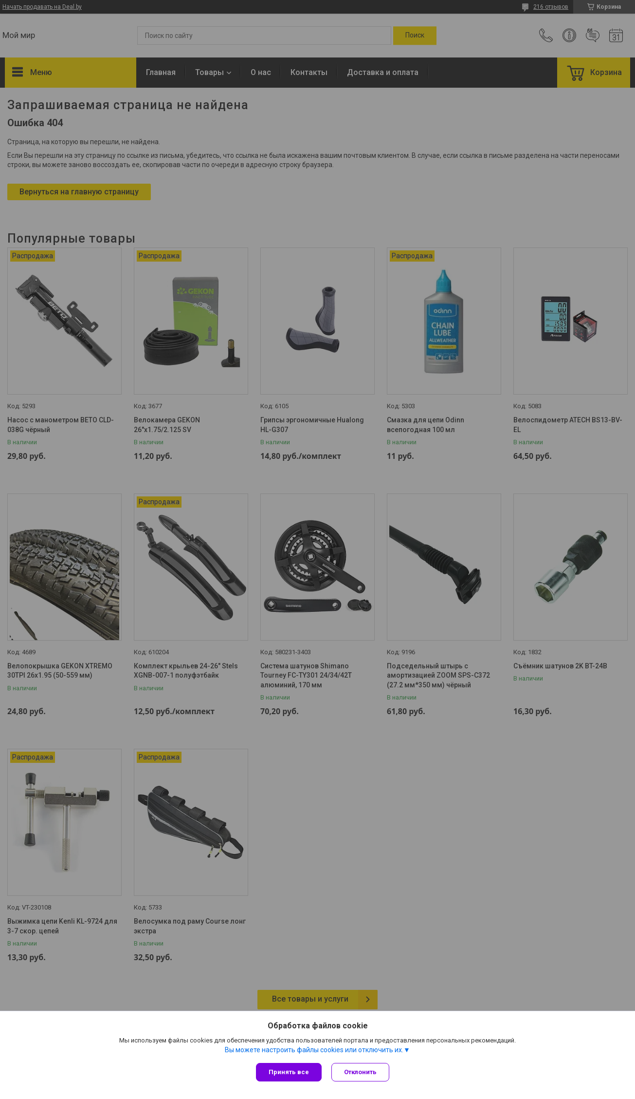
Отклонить (360, 1072)
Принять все (289, 1072)
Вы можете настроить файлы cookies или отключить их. (314, 1050)
